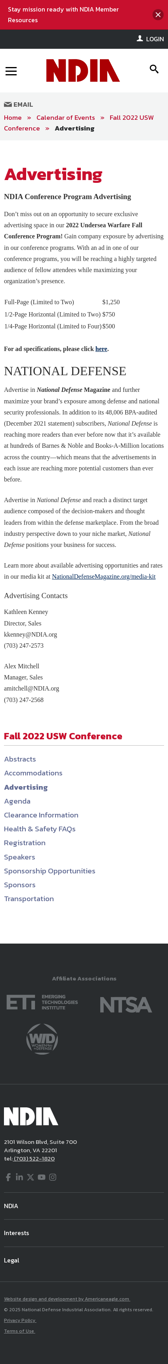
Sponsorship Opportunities (49, 871)
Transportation (29, 898)
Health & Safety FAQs (40, 829)
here (101, 348)
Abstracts (20, 759)
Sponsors (20, 884)
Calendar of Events (65, 117)
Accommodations (33, 773)
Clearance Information (41, 815)
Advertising (75, 128)
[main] (84, 542)
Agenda (17, 801)
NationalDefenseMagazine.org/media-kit (103, 576)
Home (13, 117)
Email (18, 104)
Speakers (19, 857)
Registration (25, 842)
